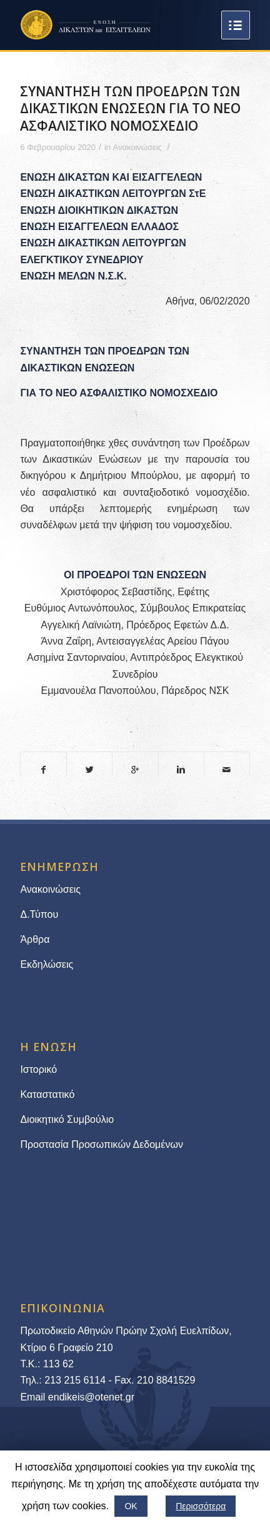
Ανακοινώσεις (137, 147)
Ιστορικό (38, 1069)
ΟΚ (130, 1506)
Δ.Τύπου (39, 914)
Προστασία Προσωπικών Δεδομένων (101, 1144)
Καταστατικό (48, 1094)
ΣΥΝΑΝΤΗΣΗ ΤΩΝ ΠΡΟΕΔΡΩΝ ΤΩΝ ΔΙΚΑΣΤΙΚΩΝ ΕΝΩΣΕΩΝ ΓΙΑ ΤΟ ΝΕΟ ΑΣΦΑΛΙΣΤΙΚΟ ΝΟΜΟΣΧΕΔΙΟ (130, 108)
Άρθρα (34, 939)
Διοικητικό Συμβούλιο (67, 1119)
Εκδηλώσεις (46, 964)
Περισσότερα (201, 1506)
